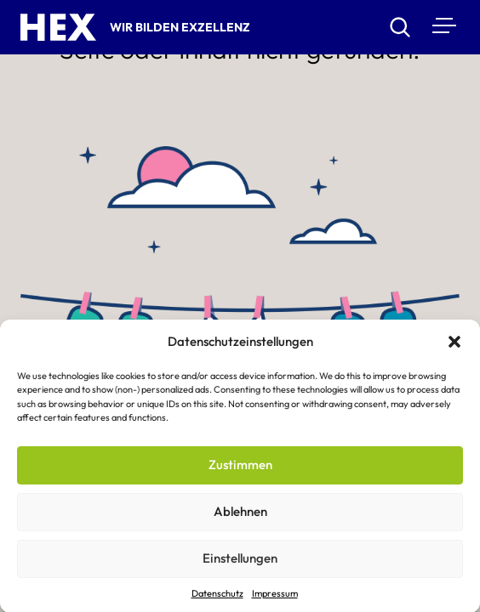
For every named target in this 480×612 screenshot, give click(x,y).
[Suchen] (400, 27)
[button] (454, 344)
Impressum (275, 595)
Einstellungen (240, 560)
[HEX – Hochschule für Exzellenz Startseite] (58, 27)
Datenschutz (217, 595)
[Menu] (443, 25)
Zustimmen (240, 467)
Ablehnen (240, 514)
